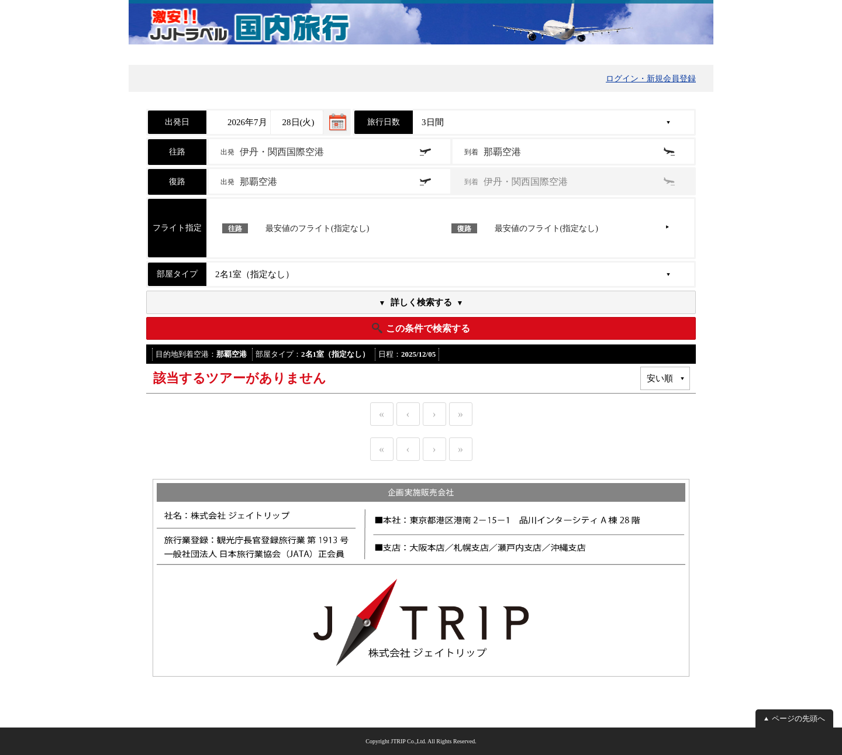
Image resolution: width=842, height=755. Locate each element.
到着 (492, 152)
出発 (272, 152)
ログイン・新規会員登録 (651, 78)
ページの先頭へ (798, 718)
